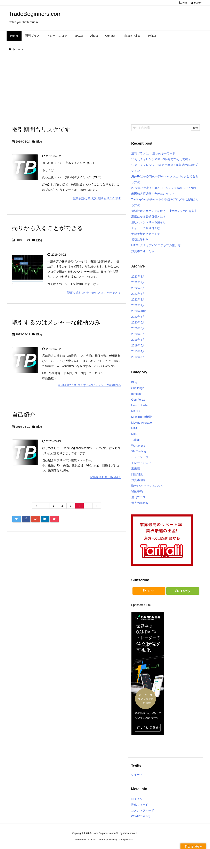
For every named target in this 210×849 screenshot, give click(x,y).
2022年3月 (138, 293)
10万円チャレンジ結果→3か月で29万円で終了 (161, 159)
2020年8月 (138, 316)
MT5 (134, 434)
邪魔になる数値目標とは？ (148, 216)
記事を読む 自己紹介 (105, 477)
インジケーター (141, 457)
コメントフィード (142, 810)
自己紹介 (23, 414)
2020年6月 (138, 322)
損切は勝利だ (139, 239)
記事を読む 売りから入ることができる (94, 292)
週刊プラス (138, 497)
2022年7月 (138, 282)
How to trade (139, 405)
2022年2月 (138, 299)
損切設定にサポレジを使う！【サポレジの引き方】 (164, 211)
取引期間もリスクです (41, 129)
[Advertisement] (105, 85)
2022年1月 (138, 305)
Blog (39, 141)
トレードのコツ (141, 462)
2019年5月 (138, 345)
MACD (135, 411)
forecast (136, 393)
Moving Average (141, 422)
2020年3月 (138, 328)
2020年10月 (139, 311)
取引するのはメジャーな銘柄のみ (56, 322)
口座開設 (137, 474)
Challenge (137, 388)
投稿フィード (139, 804)
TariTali (135, 439)
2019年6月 (138, 339)
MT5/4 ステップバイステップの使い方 (155, 245)
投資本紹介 (138, 480)
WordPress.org (140, 816)
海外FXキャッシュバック (147, 485)
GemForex (138, 399)
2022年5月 (138, 288)
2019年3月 (138, 357)
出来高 (135, 468)
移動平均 (137, 491)
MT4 (134, 428)
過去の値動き (139, 503)
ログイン (137, 799)
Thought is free (126, 839)
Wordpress (138, 445)
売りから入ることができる (47, 228)
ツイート (137, 774)
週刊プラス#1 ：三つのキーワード (153, 153)
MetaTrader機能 (141, 416)
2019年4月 (138, 351)
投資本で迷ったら (142, 251)
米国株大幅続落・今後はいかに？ (152, 193)
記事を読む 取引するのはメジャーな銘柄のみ (89, 385)
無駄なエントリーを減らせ (148, 222)
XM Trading (138, 451)
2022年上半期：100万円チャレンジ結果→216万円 (163, 188)
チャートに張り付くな (145, 228)
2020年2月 (138, 334)
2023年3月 (138, 276)
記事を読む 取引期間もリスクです (97, 198)
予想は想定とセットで (145, 233)
